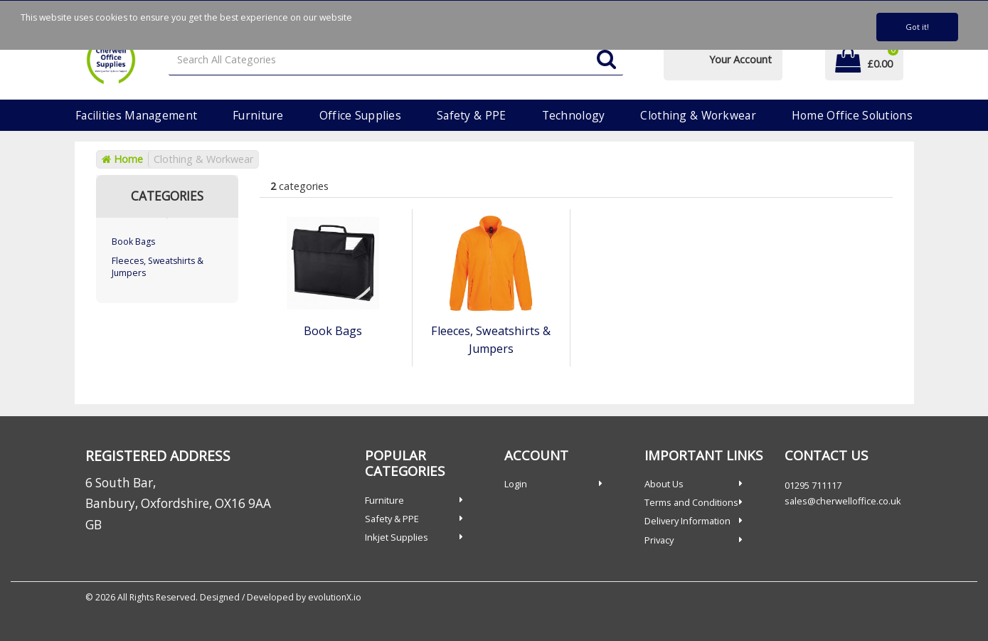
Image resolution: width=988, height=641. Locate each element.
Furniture (258, 115)
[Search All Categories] (396, 60)
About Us (664, 483)
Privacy (659, 540)
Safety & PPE (471, 115)
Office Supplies (360, 115)
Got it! (917, 26)
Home (122, 159)
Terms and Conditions (691, 502)
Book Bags (133, 241)
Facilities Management (136, 115)
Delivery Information (687, 520)
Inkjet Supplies (396, 537)
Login (515, 483)
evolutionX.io (334, 597)
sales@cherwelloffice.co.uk (843, 500)
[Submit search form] (606, 60)
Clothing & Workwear (697, 115)
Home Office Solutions (852, 115)
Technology (573, 115)
